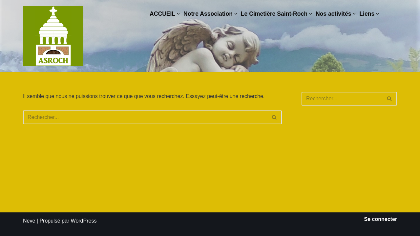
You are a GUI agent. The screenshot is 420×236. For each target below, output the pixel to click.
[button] (178, 13)
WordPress (84, 221)
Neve (29, 221)
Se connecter (380, 219)
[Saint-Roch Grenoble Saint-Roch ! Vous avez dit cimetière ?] (53, 36)
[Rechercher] (145, 117)
